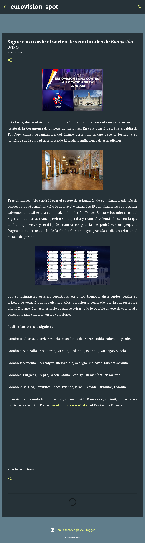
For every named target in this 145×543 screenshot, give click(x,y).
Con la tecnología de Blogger (72, 530)
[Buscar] (63, 6)
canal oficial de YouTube (69, 405)
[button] (10, 60)
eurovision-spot (34, 7)
